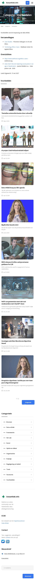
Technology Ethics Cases (12, 47)
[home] (10, 3)
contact (8, 537)
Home (2, 26)
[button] (32, 3)
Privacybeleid (4, 558)
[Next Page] (28, 402)
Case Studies (8, 42)
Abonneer (28, 2)
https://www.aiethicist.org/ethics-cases (16, 58)
